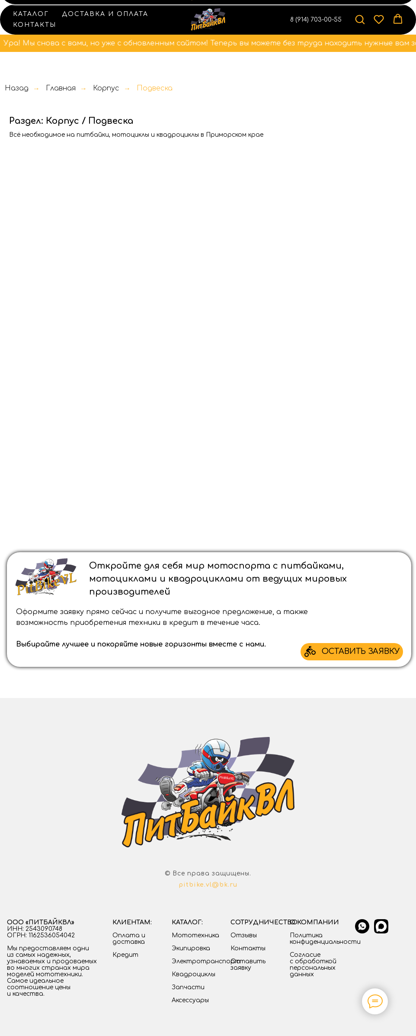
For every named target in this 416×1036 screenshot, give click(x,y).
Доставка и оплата (105, 14)
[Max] (381, 931)
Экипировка (191, 948)
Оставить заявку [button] (248, 964)
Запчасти (188, 987)
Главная (61, 88)
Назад (17, 88)
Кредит (125, 955)
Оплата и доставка (128, 938)
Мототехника (195, 935)
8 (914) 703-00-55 (316, 19)
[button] (360, 19)
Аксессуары (190, 1000)
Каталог (31, 14)
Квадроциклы (193, 974)
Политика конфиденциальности (325, 938)
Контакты (34, 25)
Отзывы (243, 935)
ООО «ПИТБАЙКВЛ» (40, 922)
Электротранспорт (206, 961)
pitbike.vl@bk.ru (208, 885)
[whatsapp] (362, 931)
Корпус (106, 88)
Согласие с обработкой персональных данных (313, 965)
